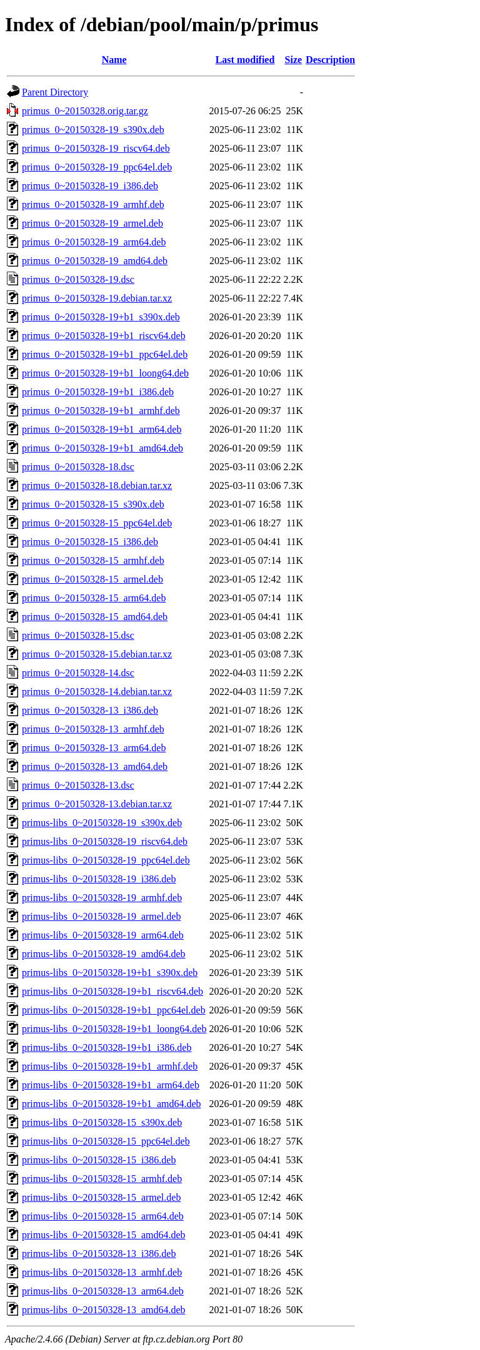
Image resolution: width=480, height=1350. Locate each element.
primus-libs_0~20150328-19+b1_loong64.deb (114, 1028)
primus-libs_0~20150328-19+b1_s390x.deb (110, 972)
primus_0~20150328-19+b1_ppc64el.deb (105, 354)
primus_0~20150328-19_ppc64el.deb (97, 167)
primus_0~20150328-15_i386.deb (90, 541)
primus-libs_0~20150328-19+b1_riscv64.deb (112, 991)
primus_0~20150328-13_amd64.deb (95, 766)
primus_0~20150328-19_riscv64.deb (96, 148)
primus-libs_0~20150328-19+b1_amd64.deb (111, 1103)
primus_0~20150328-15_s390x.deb (93, 504)
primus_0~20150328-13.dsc (78, 785)
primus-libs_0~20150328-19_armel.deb (101, 916)
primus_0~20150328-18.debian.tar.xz (97, 485)
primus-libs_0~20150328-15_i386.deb (99, 1160)
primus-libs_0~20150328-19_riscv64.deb (105, 841)
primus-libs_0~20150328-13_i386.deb (99, 1253)
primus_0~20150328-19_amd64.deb (95, 260)
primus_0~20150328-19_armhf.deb (93, 204)
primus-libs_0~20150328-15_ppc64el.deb (106, 1141)
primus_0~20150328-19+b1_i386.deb (98, 392)
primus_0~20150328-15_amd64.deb (95, 616)
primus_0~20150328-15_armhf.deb (93, 560)
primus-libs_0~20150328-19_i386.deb (99, 879)
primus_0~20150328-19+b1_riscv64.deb (104, 335)
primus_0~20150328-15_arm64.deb (94, 598)
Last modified (245, 59)
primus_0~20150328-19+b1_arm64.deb (101, 429)
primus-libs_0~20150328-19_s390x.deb (102, 822)
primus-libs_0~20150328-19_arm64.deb (103, 935)
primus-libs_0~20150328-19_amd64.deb (104, 953)
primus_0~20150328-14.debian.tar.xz (97, 691)
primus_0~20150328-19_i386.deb (90, 185)
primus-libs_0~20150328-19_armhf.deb (102, 897)
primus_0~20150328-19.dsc (78, 279)
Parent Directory (55, 92)
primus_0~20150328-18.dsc (78, 466)
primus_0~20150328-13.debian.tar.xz (97, 804)
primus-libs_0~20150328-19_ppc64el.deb (106, 860)
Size (293, 59)
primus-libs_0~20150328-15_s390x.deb (102, 1122)
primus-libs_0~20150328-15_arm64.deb (103, 1216)
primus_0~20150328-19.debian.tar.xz (97, 298)
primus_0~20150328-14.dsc (78, 673)
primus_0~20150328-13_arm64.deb (94, 747)
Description (330, 59)
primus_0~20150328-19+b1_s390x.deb (101, 317)
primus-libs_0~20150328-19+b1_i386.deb (106, 1047)
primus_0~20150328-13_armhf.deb (93, 729)
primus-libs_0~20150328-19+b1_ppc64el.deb (114, 1010)
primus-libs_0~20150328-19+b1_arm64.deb (110, 1085)
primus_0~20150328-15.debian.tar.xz (97, 654)
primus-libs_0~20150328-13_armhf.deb (102, 1272)
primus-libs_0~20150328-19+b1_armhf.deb (110, 1066)
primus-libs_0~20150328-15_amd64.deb (104, 1234)
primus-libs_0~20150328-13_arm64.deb (103, 1291)
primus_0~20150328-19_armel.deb (92, 223)
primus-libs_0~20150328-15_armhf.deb (102, 1178)
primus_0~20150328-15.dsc (78, 635)
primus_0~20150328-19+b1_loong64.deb (105, 373)
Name (114, 59)
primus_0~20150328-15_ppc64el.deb (97, 523)
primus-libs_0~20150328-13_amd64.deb (104, 1309)
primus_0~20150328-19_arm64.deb (94, 242)
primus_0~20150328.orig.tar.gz (85, 111)
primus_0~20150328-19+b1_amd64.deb (102, 448)
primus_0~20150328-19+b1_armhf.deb (101, 410)
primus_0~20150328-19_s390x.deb (93, 129)
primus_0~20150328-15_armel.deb (92, 579)
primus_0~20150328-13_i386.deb (90, 710)
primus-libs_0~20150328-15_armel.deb (101, 1197)
